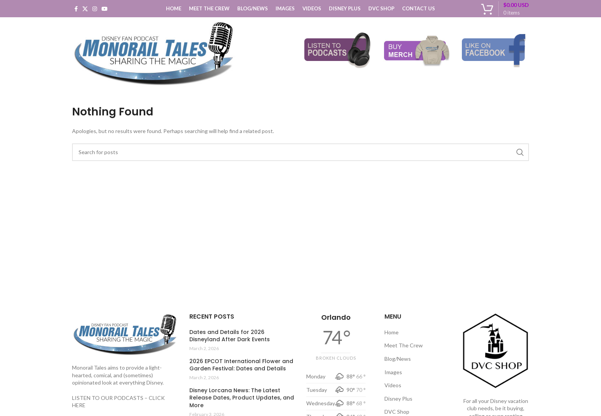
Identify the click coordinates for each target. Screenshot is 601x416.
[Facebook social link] (76, 9)
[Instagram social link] (94, 9)
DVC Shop (396, 411)
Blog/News (397, 358)
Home (391, 332)
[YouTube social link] (104, 9)
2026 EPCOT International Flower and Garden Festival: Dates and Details (241, 365)
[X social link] (85, 9)
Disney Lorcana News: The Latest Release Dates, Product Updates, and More (241, 398)
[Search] (300, 152)
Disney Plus (398, 398)
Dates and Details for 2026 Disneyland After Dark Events (229, 336)
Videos (392, 385)
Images (393, 372)
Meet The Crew (403, 345)
